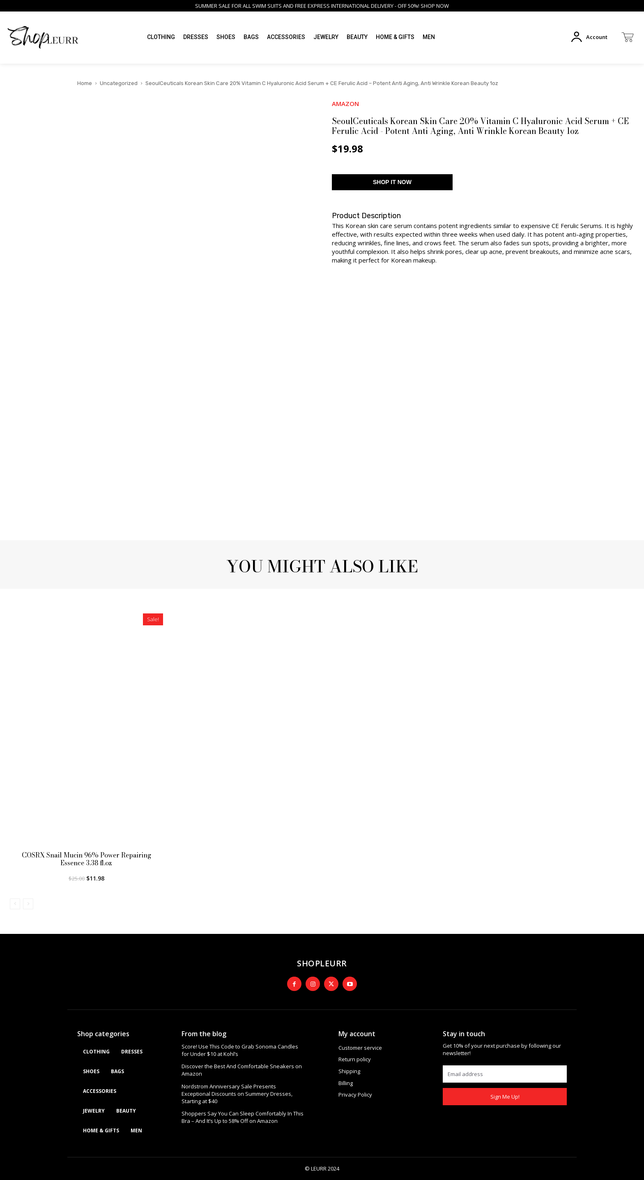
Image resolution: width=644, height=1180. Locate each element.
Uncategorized (119, 83)
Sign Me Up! (505, 1096)
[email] (505, 1074)
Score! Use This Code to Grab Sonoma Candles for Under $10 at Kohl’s (240, 1050)
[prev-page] (15, 904)
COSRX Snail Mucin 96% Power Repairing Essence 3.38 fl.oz (86, 859)
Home (84, 83)
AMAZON (345, 103)
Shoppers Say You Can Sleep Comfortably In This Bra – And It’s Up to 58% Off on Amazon (243, 1117)
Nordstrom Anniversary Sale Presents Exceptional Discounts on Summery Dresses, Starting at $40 (237, 1094)
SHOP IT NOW (392, 182)
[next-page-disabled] (28, 904)
